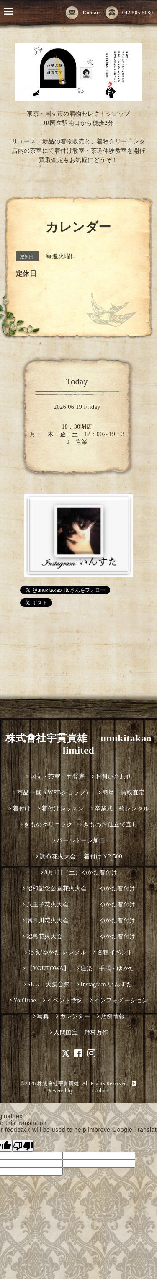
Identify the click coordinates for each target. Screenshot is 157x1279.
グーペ (82, 1091)
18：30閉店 (77, 427)
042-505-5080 (129, 13)
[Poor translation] (23, 1146)
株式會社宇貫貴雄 (58, 1083)
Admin (102, 1091)
